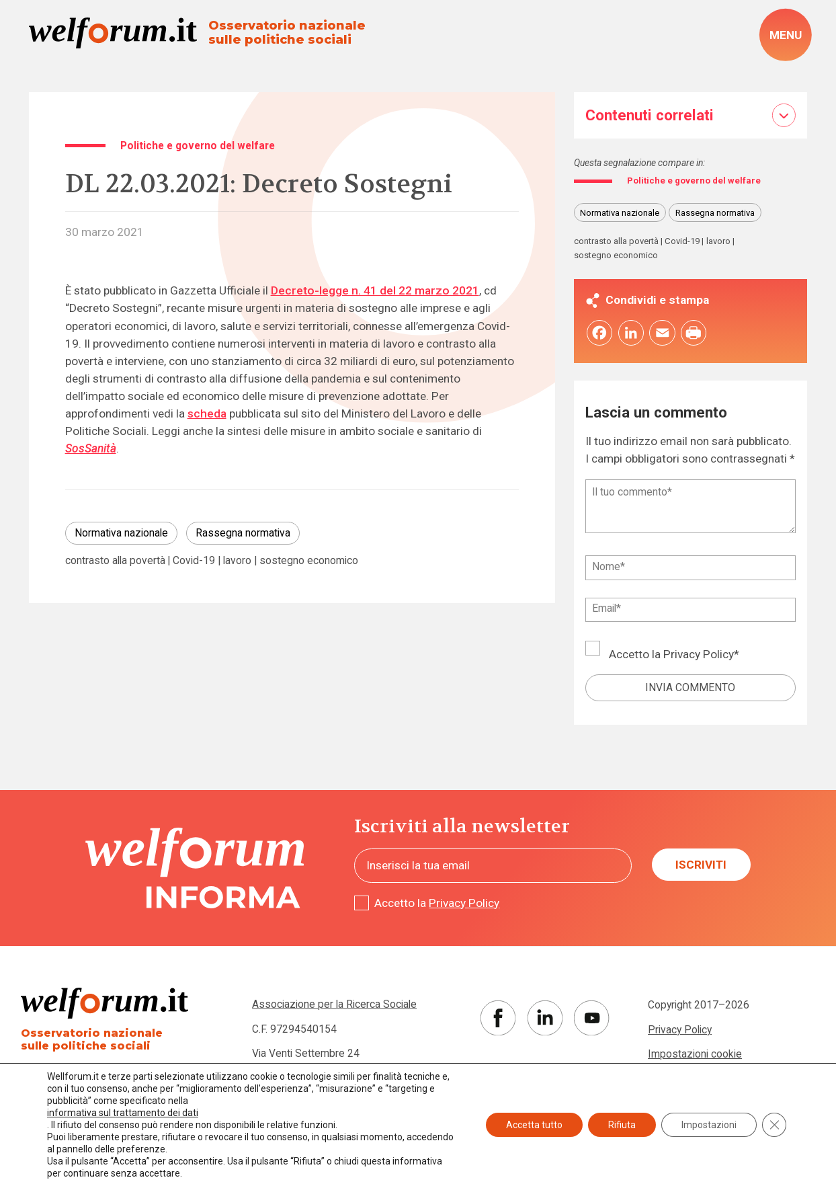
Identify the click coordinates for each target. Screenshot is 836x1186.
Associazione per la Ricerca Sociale (334, 1006)
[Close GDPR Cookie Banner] (774, 1125)
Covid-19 (194, 560)
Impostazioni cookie (695, 1056)
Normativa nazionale (121, 532)
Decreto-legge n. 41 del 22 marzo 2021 (375, 290)
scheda (206, 413)
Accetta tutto (534, 1124)
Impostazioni (709, 1124)
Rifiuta (622, 1124)
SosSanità (90, 448)
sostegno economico (308, 560)
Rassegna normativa (243, 532)
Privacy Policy (698, 656)
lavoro (237, 560)
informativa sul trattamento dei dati (122, 1112)
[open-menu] (785, 34)
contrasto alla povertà (115, 560)
